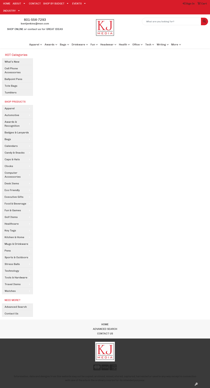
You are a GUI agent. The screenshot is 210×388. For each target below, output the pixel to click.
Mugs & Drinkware (16, 243)
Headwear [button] (107, 44)
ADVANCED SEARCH (105, 328)
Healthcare (12, 223)
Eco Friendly (12, 190)
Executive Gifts (14, 196)
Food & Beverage (15, 203)
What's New (12, 61)
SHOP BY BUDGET (53, 3)
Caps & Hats (12, 159)
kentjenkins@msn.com (35, 23)
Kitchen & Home (14, 237)
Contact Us (11, 313)
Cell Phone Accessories (13, 70)
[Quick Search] (171, 21)
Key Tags (10, 230)
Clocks (9, 166)
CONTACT (35, 3)
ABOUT (17, 3)
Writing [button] (161, 44)
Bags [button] (63, 44)
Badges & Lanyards (17, 132)
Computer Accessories (13, 174)
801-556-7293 (35, 20)
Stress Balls (12, 264)
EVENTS (77, 3)
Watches (10, 290)
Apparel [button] (34, 44)
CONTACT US (105, 333)
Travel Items (13, 284)
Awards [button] (49, 44)
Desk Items (12, 183)
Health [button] (123, 44)
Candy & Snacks (15, 152)
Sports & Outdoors (16, 257)
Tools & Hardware (16, 277)
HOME (6, 3)
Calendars (11, 145)
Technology (12, 270)
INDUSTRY (9, 10)
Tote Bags (11, 85)
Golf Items (11, 217)
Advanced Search (16, 306)
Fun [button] (93, 44)
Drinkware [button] (78, 44)
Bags (8, 139)
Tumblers (11, 92)
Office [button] (136, 44)
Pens (8, 250)
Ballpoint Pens (13, 79)
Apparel (10, 108)
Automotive (12, 115)
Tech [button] (148, 44)
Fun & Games (13, 210)
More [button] (174, 44)
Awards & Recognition (12, 123)
